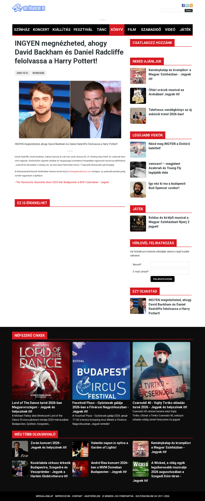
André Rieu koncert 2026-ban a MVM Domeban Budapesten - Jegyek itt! (109, 467)
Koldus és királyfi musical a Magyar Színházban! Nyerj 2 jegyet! (169, 222)
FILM (132, 29)
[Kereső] (173, 10)
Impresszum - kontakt (68, 496)
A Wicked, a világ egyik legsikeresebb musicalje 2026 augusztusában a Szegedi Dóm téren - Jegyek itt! (160, 471)
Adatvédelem (92, 496)
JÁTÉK (185, 29)
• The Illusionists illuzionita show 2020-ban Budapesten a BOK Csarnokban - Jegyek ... (63, 182)
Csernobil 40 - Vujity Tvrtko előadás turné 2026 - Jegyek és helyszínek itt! (160, 405)
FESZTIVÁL (83, 29)
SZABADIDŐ (151, 29)
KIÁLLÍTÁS (61, 29)
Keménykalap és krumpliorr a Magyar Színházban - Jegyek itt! (170, 74)
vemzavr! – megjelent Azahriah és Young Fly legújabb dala (165, 168)
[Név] (170, 264)
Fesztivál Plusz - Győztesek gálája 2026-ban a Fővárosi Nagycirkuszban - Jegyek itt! (100, 407)
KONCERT (41, 29)
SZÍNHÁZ (22, 29)
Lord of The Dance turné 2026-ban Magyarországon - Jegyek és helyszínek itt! (37, 407)
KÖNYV (117, 29)
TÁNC (102, 29)
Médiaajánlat (44, 496)
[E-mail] (170, 271)
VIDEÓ (170, 29)
